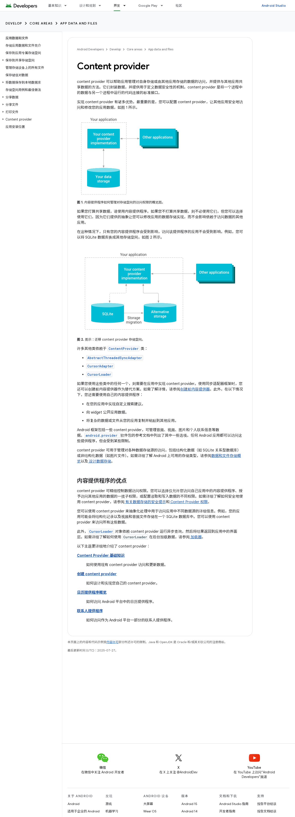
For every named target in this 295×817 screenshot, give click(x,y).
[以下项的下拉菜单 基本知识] (67, 5)
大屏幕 (148, 804)
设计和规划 (87, 5)
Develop (14, 23)
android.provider (101, 435)
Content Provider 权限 (189, 502)
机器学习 (112, 811)
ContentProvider (124, 348)
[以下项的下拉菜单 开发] (126, 5)
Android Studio (274, 5)
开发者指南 (227, 811)
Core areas (41, 23)
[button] (30, 60)
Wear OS (149, 811)
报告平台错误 (267, 804)
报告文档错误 (267, 811)
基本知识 (54, 5)
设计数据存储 (99, 461)
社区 (179, 5)
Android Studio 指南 (233, 804)
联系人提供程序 (90, 611)
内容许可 (112, 642)
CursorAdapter (100, 366)
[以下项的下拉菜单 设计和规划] (102, 5)
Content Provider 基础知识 (100, 555)
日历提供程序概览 (91, 592)
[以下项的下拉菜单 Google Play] (164, 5)
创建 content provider (97, 574)
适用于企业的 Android (84, 811)
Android (74, 804)
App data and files (78, 23)
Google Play (148, 5)
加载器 (196, 537)
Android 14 (189, 811)
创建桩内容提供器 (195, 389)
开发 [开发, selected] (117, 5)
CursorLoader (99, 374)
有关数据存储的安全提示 (145, 502)
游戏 (109, 804)
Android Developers (90, 49)
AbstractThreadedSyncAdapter (114, 358)
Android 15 (189, 804)
